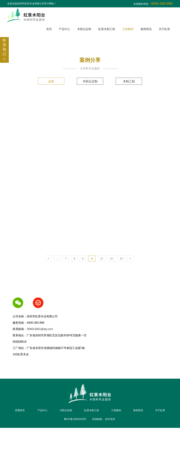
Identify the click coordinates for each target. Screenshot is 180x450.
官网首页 (26, 429)
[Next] (130, 277)
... (57, 277)
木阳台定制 (84, 29)
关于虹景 (164, 29)
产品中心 (64, 29)
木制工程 (131, 81)
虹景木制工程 (106, 29)
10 (92, 277)
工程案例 (127, 29)
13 (121, 277)
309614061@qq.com (40, 347)
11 (101, 277)
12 (111, 277)
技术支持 (110, 441)
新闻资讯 (146, 29)
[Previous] (49, 277)
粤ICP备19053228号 (75, 441)
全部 (49, 81)
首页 (49, 29)
